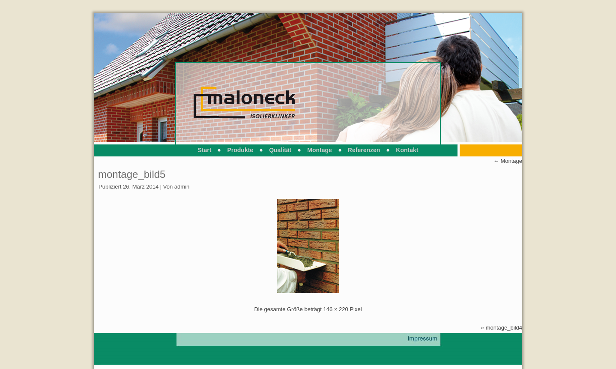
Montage (319, 150)
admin (181, 186)
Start (205, 150)
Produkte (240, 150)
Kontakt (407, 150)
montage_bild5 (131, 174)
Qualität (280, 150)
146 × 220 (335, 309)
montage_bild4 (504, 327)
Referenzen (364, 150)
